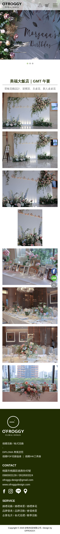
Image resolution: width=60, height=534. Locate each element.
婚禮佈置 (20, 506)
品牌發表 (7, 510)
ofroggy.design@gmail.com (17, 480)
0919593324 (26, 475)
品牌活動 (20, 510)
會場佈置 (32, 510)
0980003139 (9, 475)
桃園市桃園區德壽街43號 (16, 470)
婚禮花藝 (7, 506)
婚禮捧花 (32, 506)
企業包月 (7, 515)
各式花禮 (20, 515)
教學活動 (32, 515)
